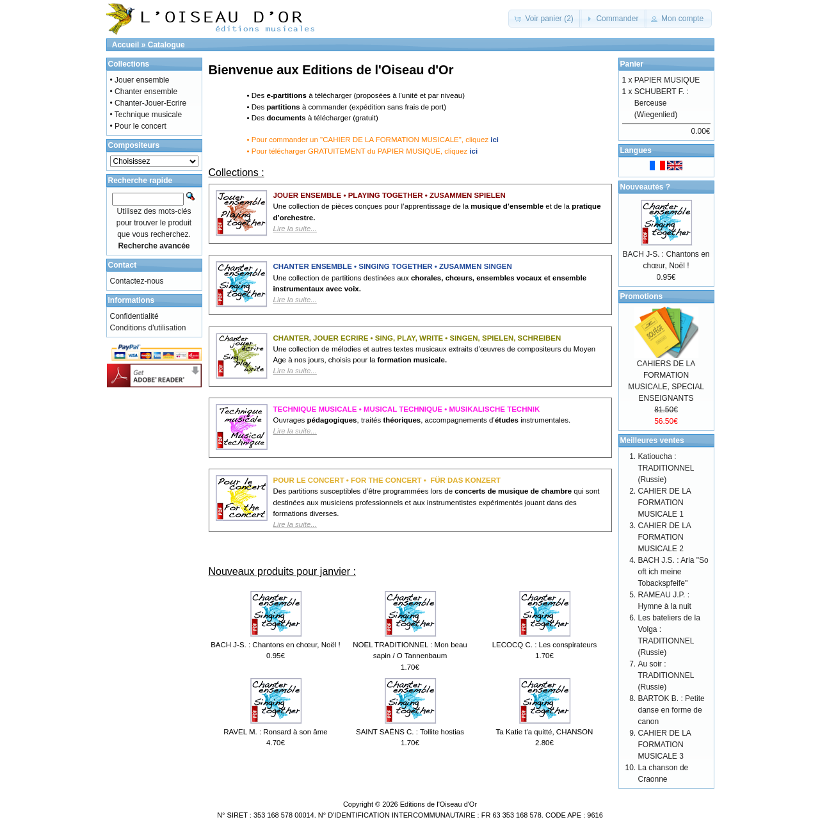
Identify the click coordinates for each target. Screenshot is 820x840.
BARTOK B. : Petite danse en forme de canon (671, 710)
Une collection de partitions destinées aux (430, 289)
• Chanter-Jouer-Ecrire (148, 103)
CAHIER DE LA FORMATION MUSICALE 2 (664, 537)
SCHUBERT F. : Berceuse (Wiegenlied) (661, 103)
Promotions (641, 296)
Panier (632, 64)
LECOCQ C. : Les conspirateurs (544, 645)
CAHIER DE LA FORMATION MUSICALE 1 (664, 503)
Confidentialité (134, 316)
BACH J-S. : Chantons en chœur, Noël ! (276, 645)
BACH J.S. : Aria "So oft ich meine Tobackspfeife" (673, 572)
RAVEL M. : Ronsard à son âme (275, 732)
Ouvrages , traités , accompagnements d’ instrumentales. (422, 425)
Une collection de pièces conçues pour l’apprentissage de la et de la (437, 217)
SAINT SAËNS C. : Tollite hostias (410, 732)
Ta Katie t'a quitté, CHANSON (544, 732)
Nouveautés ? (645, 186)
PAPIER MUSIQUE (667, 80)
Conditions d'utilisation (148, 327)
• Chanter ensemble (144, 91)
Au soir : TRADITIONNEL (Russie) (666, 675)
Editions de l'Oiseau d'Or (438, 804)
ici (494, 139)
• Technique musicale (146, 114)
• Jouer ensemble (140, 80)
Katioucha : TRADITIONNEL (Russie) (666, 468)
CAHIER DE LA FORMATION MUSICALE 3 (664, 745)
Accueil (126, 44)
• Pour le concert (138, 126)
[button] (545, 19)
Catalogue (166, 44)
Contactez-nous (137, 281)
